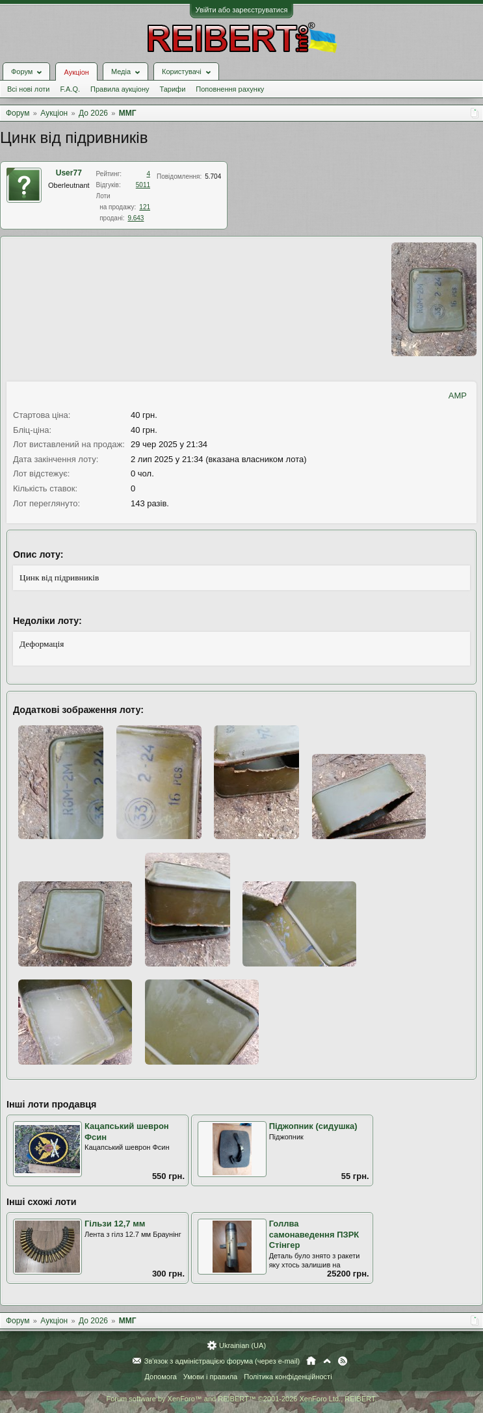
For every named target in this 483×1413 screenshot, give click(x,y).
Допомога (160, 1377)
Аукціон (76, 72)
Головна (311, 1361)
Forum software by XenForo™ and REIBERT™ (241, 1399)
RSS (342, 1361)
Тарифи (173, 89)
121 (144, 207)
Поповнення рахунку (230, 89)
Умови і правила (210, 1377)
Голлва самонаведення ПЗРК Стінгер (314, 1234)
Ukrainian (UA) (242, 1345)
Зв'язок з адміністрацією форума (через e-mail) (222, 1361)
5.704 (213, 176)
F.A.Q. (70, 89)
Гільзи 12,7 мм (115, 1223)
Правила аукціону (119, 89)
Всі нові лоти (28, 89)
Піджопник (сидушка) (313, 1126)
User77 (69, 172)
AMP (458, 395)
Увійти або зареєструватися (242, 10)
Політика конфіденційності (288, 1377)
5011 (143, 184)
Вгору (327, 1361)
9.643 (135, 218)
